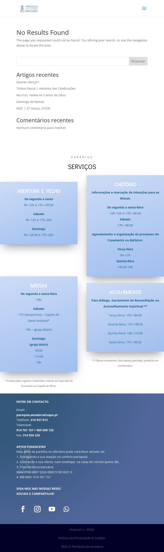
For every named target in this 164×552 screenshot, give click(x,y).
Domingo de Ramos (30, 102)
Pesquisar (138, 61)
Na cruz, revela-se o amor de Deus (41, 95)
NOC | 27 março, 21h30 (33, 108)
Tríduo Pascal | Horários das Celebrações (46, 88)
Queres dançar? (27, 82)
